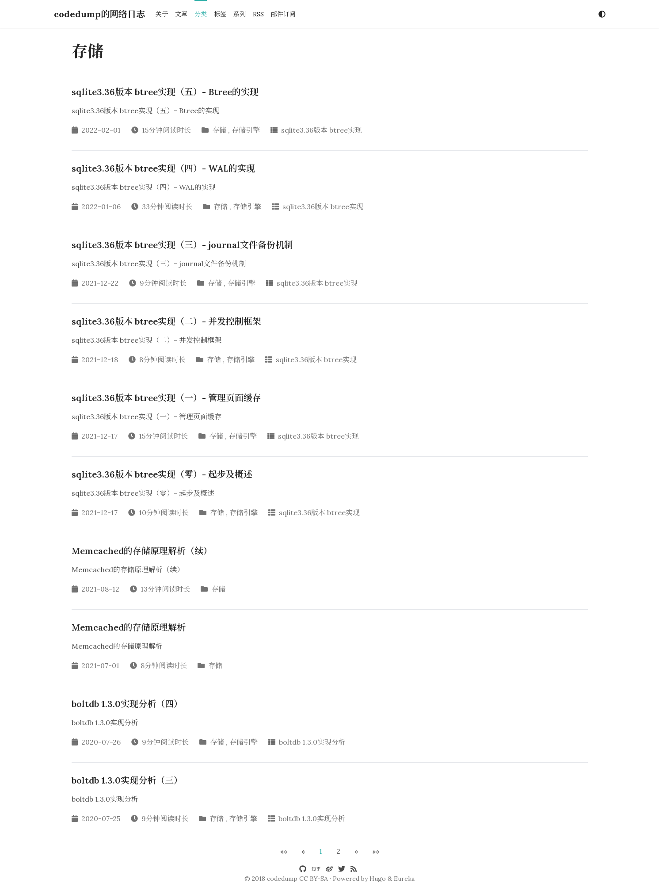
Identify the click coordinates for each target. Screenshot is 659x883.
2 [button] (338, 851)
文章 (181, 14)
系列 (239, 14)
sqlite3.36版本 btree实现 (321, 130)
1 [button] (320, 851)
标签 (220, 14)
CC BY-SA (313, 879)
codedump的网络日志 (99, 13)
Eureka (404, 879)
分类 (200, 14)
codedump (282, 879)
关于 (162, 14)
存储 (219, 130)
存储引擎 (246, 130)
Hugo (377, 879)
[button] (284, 851)
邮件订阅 (283, 14)
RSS (258, 14)
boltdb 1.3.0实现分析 (312, 742)
